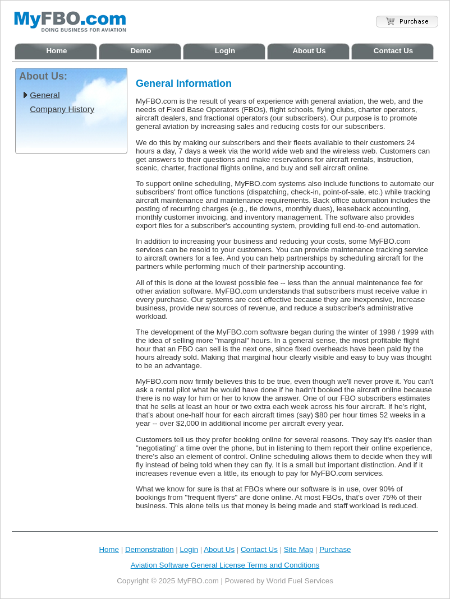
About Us (308, 51)
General (44, 95)
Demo (140, 51)
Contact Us (393, 51)
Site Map (299, 549)
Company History (62, 109)
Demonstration (149, 549)
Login (225, 51)
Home (56, 51)
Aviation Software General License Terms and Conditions (225, 565)
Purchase (335, 549)
